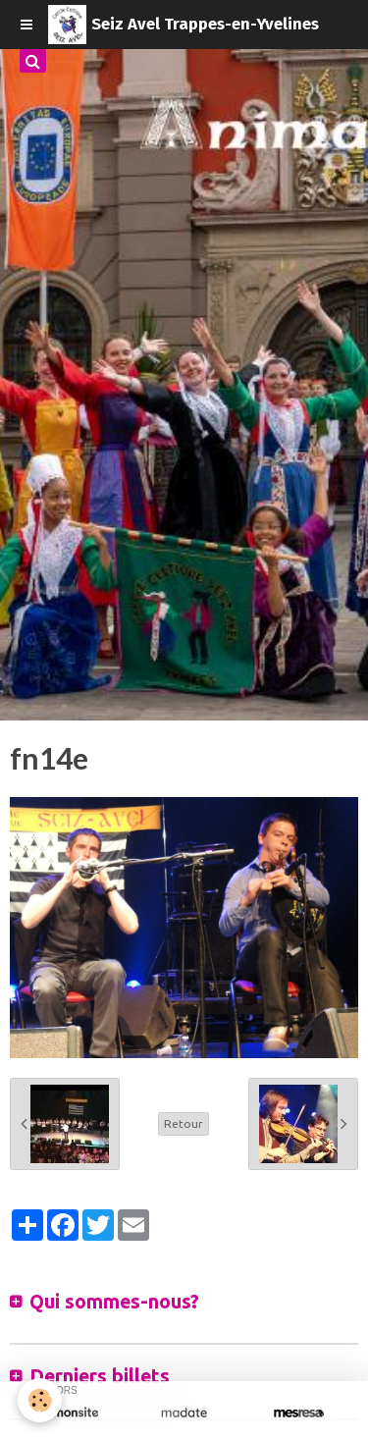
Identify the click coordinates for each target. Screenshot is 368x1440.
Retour (183, 1123)
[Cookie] (40, 1400)
